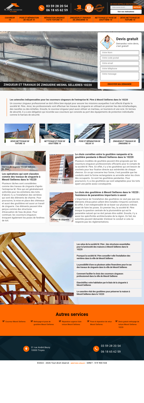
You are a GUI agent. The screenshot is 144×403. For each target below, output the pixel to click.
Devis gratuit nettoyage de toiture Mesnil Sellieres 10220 (128, 324)
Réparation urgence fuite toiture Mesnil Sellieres (71, 323)
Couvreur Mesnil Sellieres (15, 322)
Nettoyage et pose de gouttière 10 (106, 19)
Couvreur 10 (10, 19)
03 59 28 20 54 (57, 6)
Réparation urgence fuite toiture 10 (54, 19)
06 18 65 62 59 (57, 10)
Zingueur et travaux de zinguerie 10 (80, 19)
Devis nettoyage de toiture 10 (130, 19)
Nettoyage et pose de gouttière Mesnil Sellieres (44, 323)
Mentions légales (78, 363)
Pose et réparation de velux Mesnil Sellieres (101, 323)
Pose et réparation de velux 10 (29, 19)
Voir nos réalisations (126, 12)
